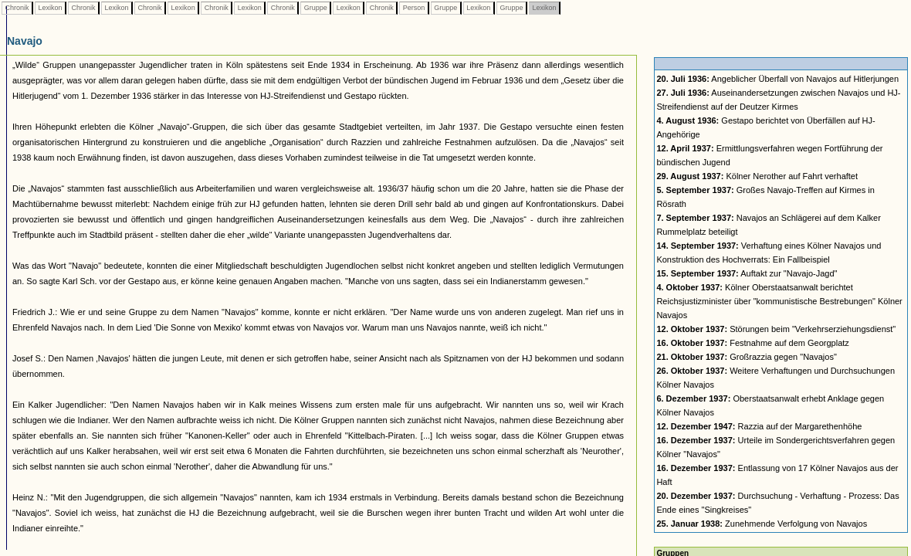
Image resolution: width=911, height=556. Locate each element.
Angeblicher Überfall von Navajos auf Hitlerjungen (777, 78)
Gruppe (315, 8)
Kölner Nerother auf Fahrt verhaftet (757, 176)
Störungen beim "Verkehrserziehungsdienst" (776, 329)
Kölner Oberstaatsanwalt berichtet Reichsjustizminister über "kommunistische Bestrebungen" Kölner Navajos (779, 301)
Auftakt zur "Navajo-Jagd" (746, 273)
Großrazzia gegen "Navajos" (746, 356)
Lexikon (50, 8)
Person (414, 8)
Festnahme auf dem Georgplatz (752, 343)
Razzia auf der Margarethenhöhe (759, 426)
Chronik (17, 8)
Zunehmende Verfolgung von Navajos (761, 523)
